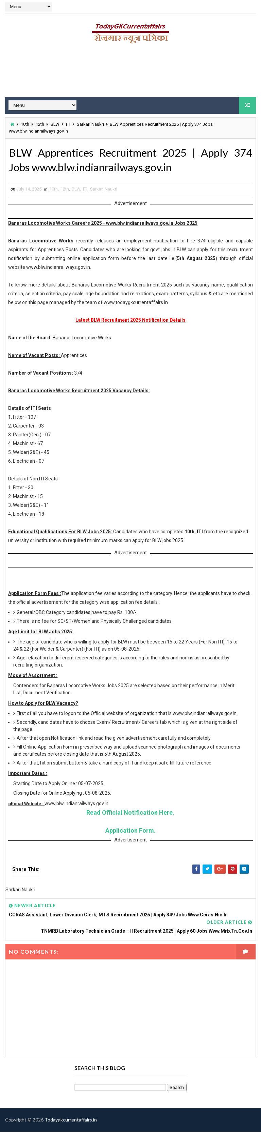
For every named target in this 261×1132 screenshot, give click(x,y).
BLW (55, 124)
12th (40, 124)
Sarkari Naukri (90, 124)
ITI (68, 124)
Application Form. (130, 830)
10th (25, 124)
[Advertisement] (130, 73)
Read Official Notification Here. (130, 812)
